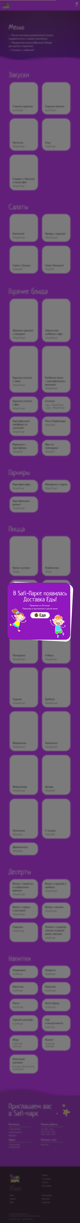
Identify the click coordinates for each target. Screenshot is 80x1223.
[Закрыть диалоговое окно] (77, 3)
